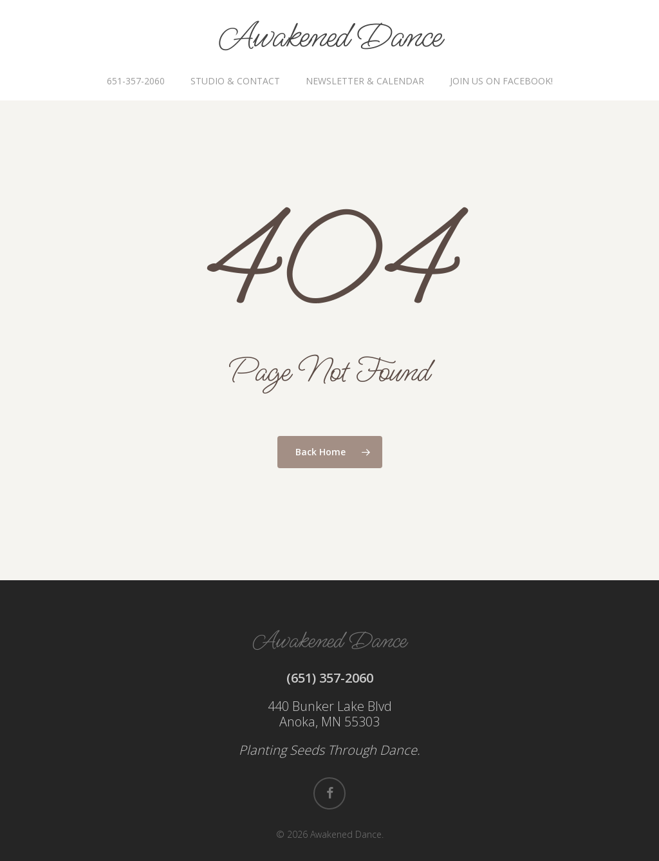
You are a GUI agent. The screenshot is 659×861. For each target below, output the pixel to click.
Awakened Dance (329, 37)
